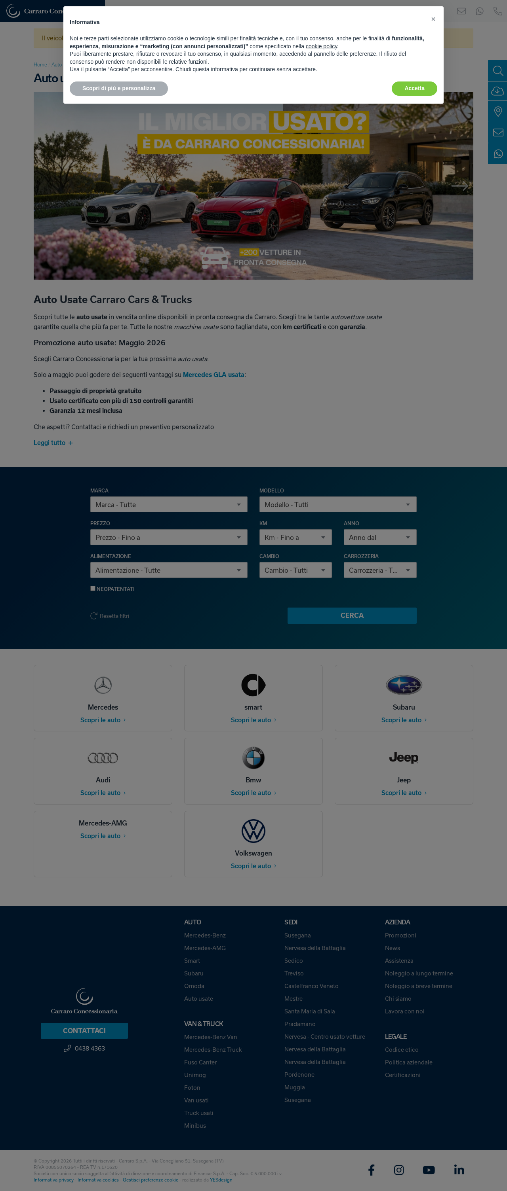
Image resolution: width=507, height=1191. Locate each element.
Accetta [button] (414, 88)
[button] (433, 19)
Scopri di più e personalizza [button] (118, 88)
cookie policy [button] (321, 46)
